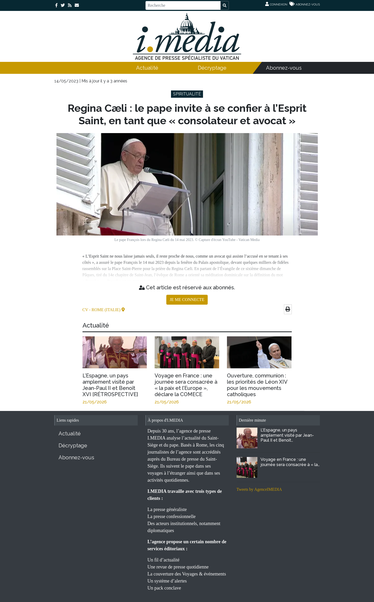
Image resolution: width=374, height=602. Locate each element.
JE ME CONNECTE (187, 299)
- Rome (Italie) (105, 309)
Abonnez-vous (284, 68)
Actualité (147, 68)
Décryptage (212, 68)
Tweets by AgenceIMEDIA (259, 489)
